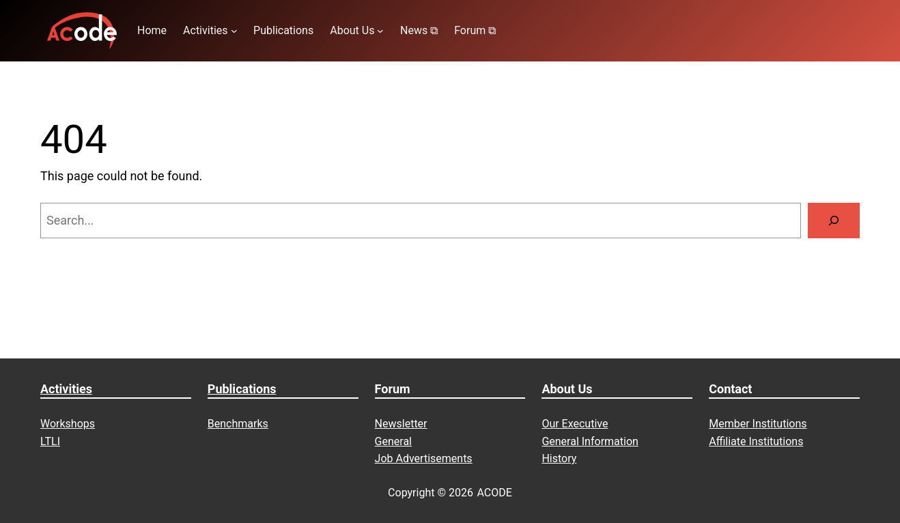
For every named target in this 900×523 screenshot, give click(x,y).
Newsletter (401, 423)
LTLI (50, 441)
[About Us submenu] (380, 30)
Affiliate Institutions (756, 441)
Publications (242, 389)
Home (152, 30)
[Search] (834, 220)
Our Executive (575, 423)
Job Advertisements (424, 458)
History (559, 458)
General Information (590, 441)
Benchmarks (238, 423)
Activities (66, 389)
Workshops (67, 423)
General (393, 441)
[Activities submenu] (234, 30)
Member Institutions (757, 423)
